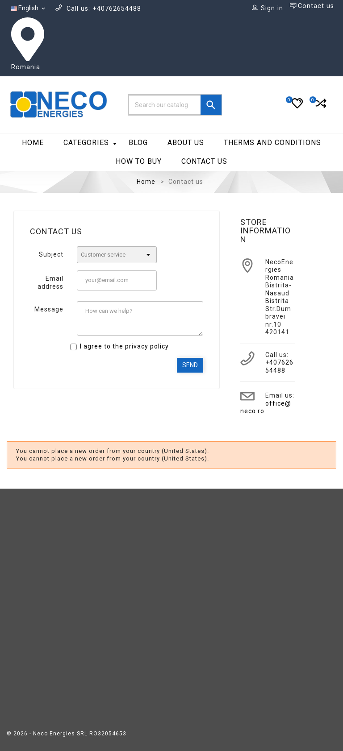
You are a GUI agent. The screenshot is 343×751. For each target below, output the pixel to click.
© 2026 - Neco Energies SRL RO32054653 (66, 733)
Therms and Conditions (272, 142)
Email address (50, 282)
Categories (90, 142)
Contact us (204, 161)
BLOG (138, 142)
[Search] (175, 105)
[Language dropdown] (28, 8)
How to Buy (139, 161)
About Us (185, 142)
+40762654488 (279, 366)
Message (48, 309)
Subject (51, 254)
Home (33, 142)
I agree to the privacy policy (124, 346)
